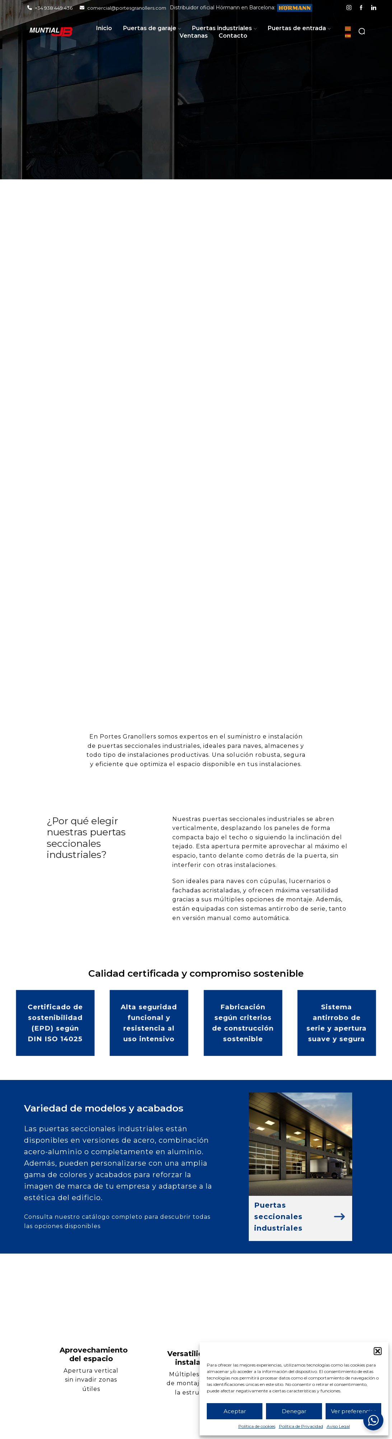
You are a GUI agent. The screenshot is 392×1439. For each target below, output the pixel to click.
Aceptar (235, 1411)
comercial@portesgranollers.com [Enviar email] (123, 8)
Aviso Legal (338, 1426)
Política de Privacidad (301, 1426)
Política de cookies (256, 1426)
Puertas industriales (224, 28)
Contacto (233, 35)
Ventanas (193, 35)
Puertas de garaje (152, 28)
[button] (377, 1351)
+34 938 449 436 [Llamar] (50, 8)
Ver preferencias (353, 1411)
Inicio (104, 28)
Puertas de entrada (299, 28)
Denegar (294, 1411)
